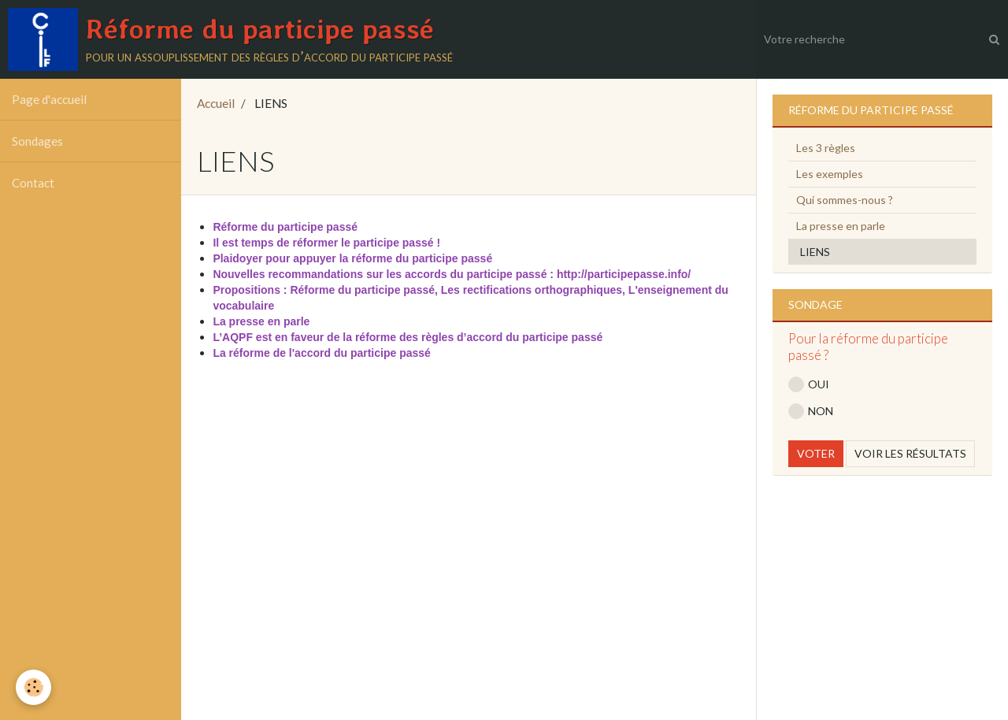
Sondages (37, 141)
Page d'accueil (49, 99)
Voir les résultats (910, 453)
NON (810, 411)
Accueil (216, 103)
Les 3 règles (825, 147)
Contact (33, 183)
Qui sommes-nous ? (844, 199)
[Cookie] (33, 687)
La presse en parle (840, 225)
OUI (808, 384)
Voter (816, 453)
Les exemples (829, 173)
